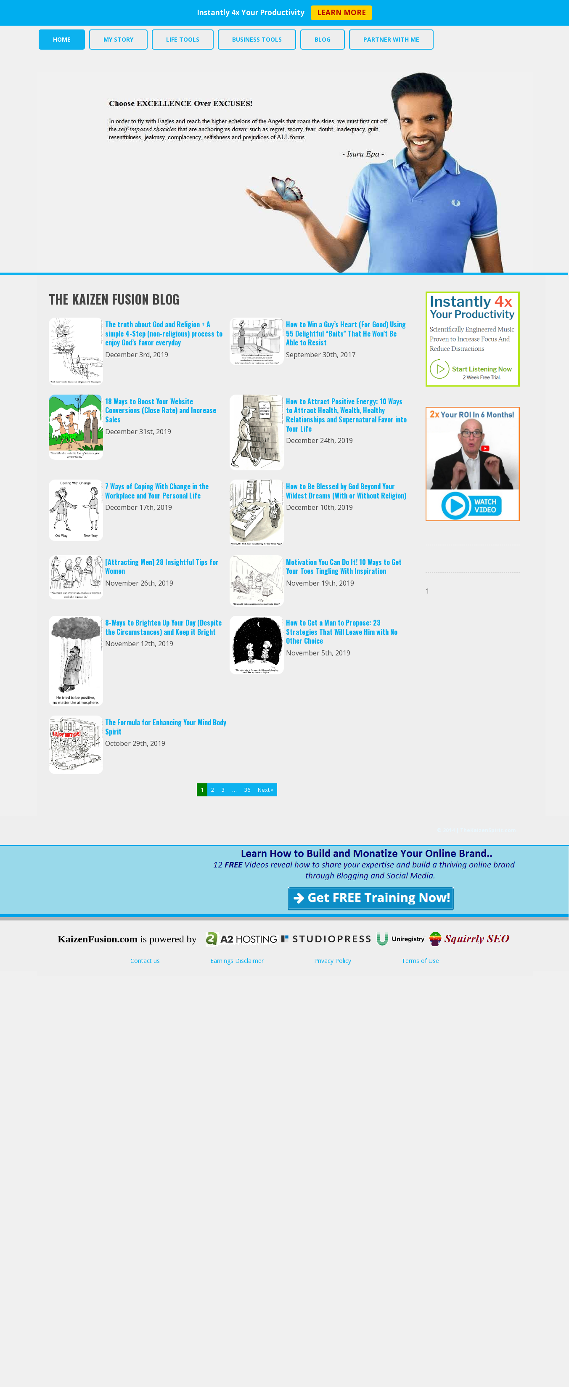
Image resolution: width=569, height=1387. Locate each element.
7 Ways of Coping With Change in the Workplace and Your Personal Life (157, 491)
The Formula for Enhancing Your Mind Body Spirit (165, 727)
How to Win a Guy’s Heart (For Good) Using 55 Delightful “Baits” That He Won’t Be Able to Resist (346, 333)
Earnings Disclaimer (237, 961)
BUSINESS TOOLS (255, 39)
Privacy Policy (332, 961)
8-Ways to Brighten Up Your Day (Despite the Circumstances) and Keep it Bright (163, 627)
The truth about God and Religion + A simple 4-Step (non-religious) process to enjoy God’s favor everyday (163, 333)
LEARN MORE (341, 12)
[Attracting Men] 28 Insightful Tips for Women (162, 566)
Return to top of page (561, 1379)
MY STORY (117, 39)
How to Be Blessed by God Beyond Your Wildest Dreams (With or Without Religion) (346, 491)
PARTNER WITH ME (388, 39)
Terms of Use (420, 961)
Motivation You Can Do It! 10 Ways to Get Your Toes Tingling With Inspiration (344, 566)
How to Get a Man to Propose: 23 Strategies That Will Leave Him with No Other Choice (341, 632)
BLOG (320, 39)
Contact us (145, 961)
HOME (61, 39)
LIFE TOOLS (181, 39)
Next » (265, 789)
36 (247, 789)
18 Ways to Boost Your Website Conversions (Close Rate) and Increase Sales (160, 410)
